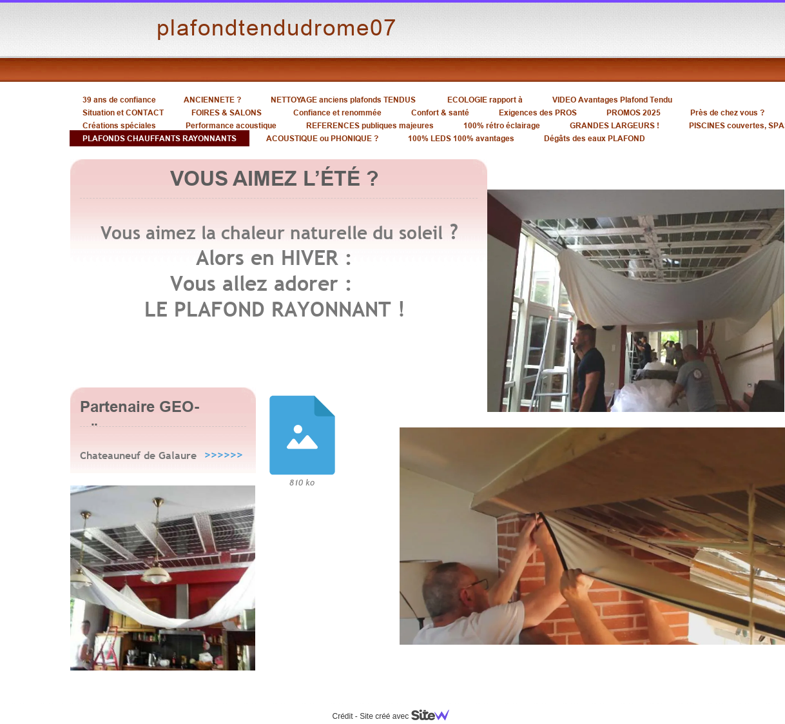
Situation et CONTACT (123, 112)
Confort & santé (440, 112)
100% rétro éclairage (501, 125)
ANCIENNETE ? (212, 99)
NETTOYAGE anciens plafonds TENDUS (343, 99)
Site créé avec (409, 716)
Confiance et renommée (337, 112)
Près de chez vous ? (727, 112)
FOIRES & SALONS (226, 112)
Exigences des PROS (538, 112)
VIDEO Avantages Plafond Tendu (612, 99)
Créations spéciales (119, 125)
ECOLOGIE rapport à (485, 99)
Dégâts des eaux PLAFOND (594, 138)
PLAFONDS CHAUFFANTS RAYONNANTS (159, 138)
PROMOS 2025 (633, 112)
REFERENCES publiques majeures (370, 125)
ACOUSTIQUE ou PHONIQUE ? (322, 138)
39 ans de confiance (119, 99)
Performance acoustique (231, 125)
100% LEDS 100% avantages (461, 138)
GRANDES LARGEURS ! (614, 125)
